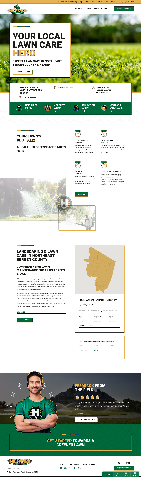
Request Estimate (124, 9)
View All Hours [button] (102, 93)
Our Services (24, 320)
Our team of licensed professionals (28, 293)
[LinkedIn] (70, 468)
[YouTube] (65, 468)
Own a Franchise (110, 2)
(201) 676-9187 (128, 2)
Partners (100, 2)
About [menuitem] (88, 9)
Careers (77, 464)
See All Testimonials (89, 419)
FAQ (93, 2)
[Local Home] (17, 9)
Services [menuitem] (79, 9)
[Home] (20, 462)
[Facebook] (75, 468)
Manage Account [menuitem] (101, 9)
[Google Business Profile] (61, 468)
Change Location (83, 2)
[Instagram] (79, 468)
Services (63, 464)
